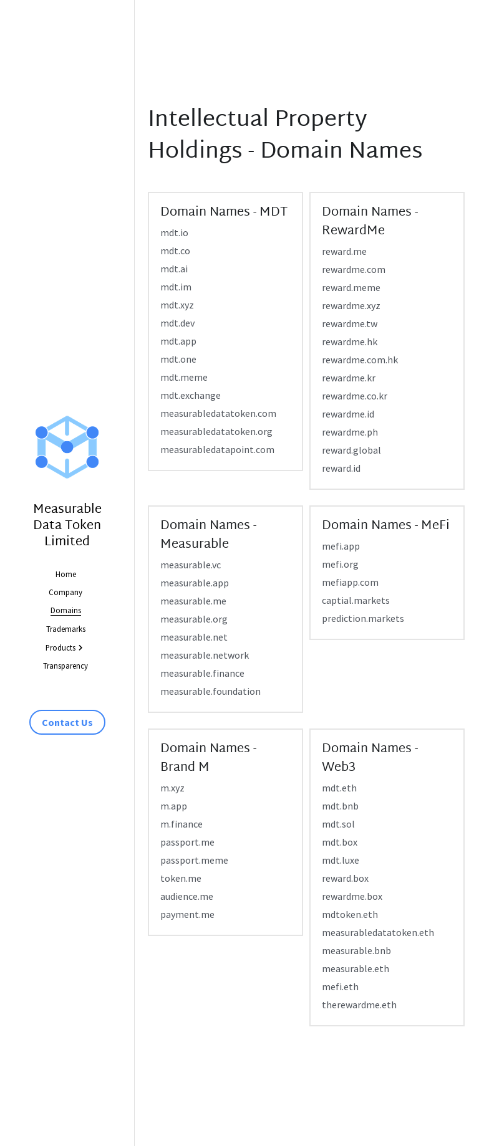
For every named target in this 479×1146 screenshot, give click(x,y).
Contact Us (67, 722)
